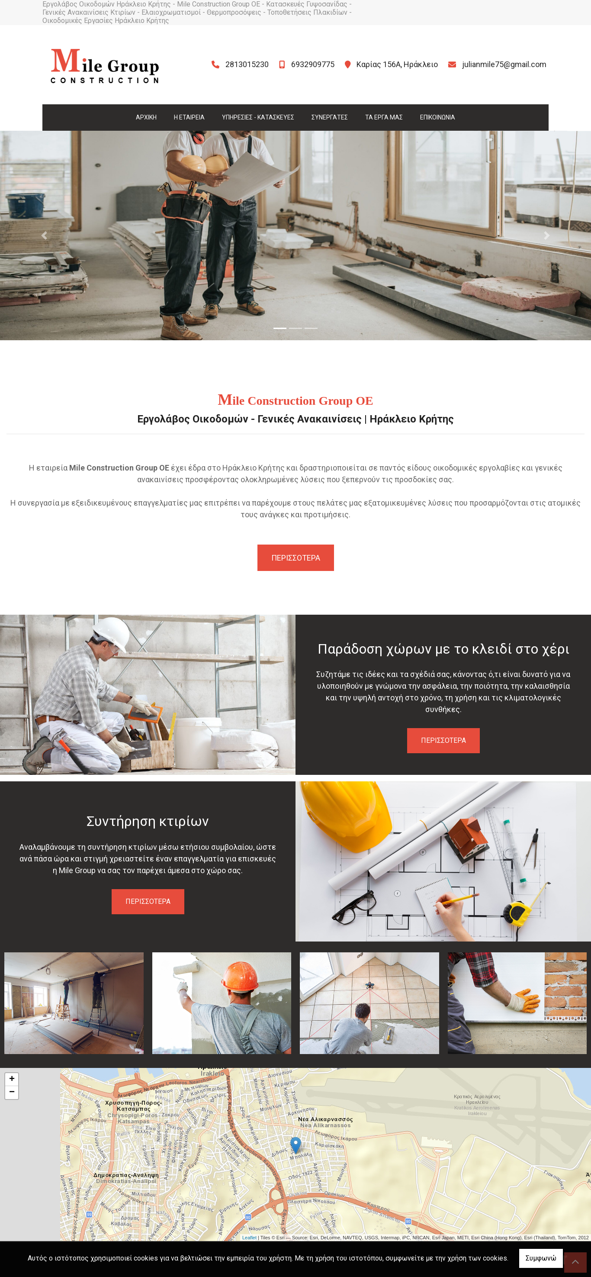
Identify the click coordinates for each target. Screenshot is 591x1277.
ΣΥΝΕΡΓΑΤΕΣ (330, 117)
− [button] (12, 1092)
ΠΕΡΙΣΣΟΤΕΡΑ (443, 740)
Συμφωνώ (541, 1258)
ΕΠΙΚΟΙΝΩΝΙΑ (437, 117)
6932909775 (312, 64)
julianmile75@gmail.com (504, 64)
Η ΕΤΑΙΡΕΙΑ (189, 117)
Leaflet (249, 1237)
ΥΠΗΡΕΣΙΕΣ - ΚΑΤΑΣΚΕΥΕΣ (258, 117)
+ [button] (12, 1079)
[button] (44, 235)
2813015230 (247, 64)
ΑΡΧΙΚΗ (146, 117)
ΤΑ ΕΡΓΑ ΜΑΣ (384, 117)
